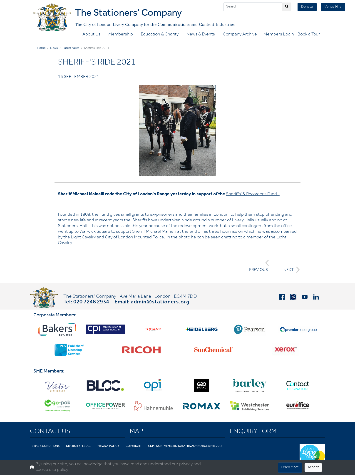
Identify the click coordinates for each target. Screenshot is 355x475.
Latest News (70, 48)
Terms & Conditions (45, 446)
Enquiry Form (253, 432)
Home (41, 48)
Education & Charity (160, 34)
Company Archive (240, 34)
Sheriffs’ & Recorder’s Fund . (253, 194)
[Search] (252, 6)
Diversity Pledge (78, 446)
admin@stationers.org (160, 302)
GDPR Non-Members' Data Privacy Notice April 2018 (185, 446)
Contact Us (50, 432)
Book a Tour (309, 34)
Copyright (134, 446)
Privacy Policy (108, 446)
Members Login (278, 34)
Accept (313, 467)
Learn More (290, 467)
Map (136, 432)
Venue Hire (333, 7)
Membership (120, 34)
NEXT (290, 270)
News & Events (200, 34)
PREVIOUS (259, 266)
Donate (307, 7)
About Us (91, 34)
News (54, 48)
